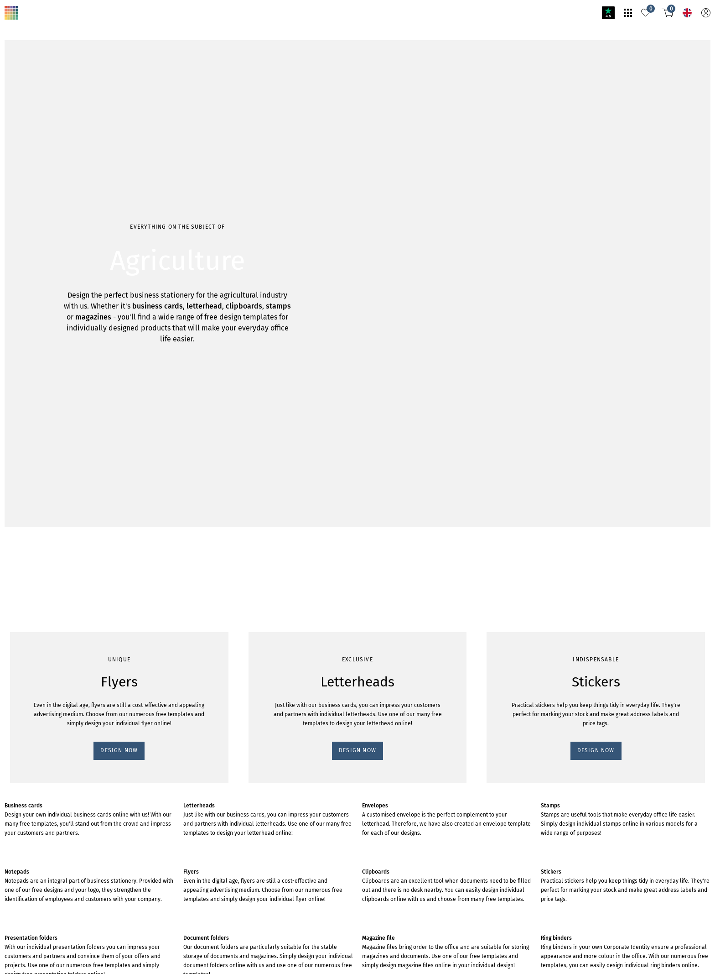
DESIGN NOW (119, 750)
